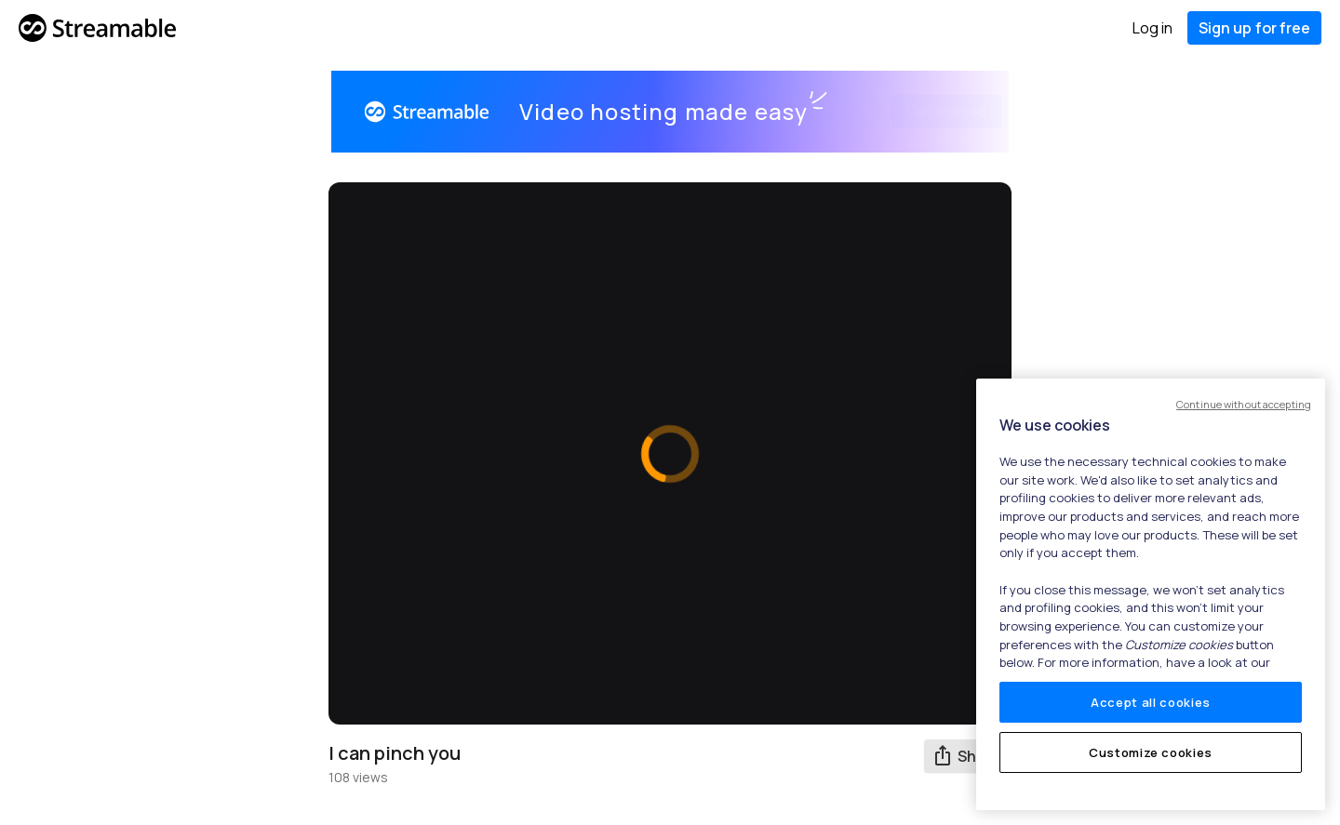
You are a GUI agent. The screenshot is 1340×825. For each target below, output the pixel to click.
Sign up (1254, 28)
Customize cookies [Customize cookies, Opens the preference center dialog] (1151, 752)
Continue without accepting (1243, 404)
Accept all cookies (1151, 702)
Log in (1152, 28)
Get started (924, 111)
